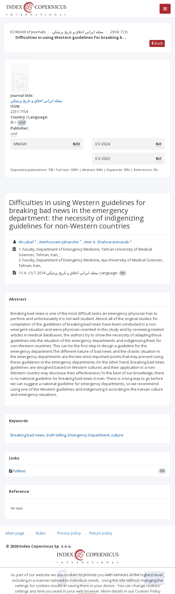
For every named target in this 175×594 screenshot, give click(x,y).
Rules (41, 533)
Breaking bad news (27, 435)
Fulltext (19, 471)
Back (157, 43)
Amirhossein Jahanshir (59, 241)
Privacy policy (69, 533)
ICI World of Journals (28, 31)
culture (117, 435)
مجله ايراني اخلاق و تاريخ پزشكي (77, 31)
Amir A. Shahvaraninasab (106, 241)
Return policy (100, 533)
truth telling (56, 435)
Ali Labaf (26, 241)
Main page (15, 533)
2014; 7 (118, 31)
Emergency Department (88, 435)
